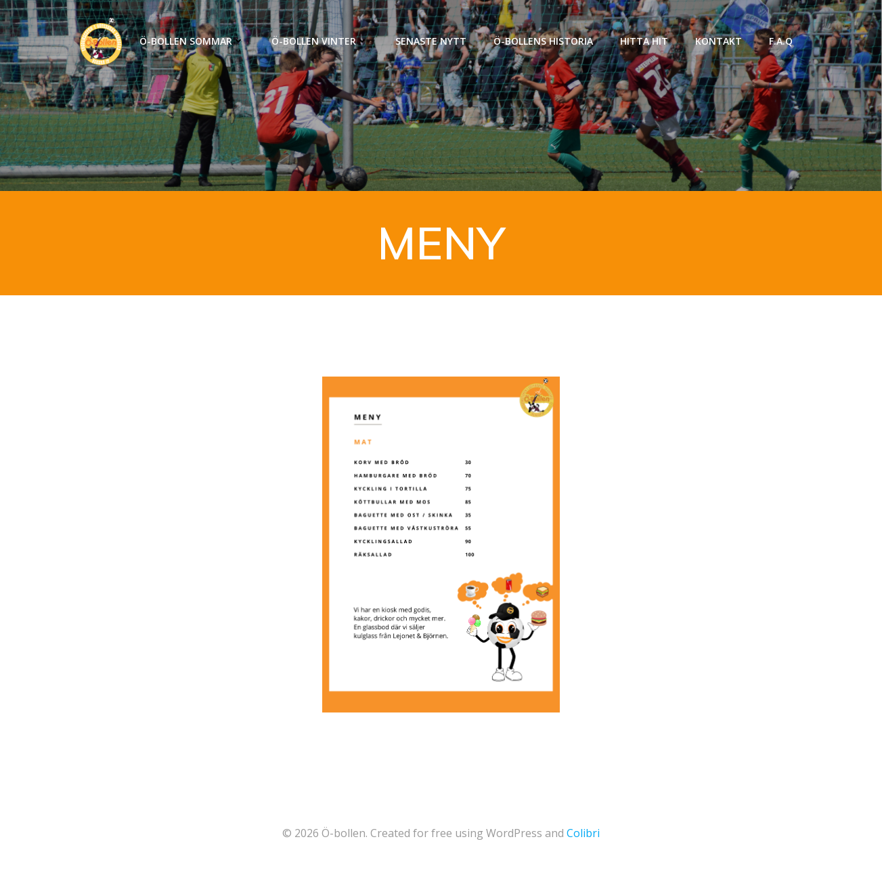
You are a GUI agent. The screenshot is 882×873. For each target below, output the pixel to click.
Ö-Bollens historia (543, 41)
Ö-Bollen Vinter (319, 41)
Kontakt (718, 41)
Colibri (583, 833)
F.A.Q (781, 41)
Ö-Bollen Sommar (191, 41)
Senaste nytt (430, 41)
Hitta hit (644, 41)
